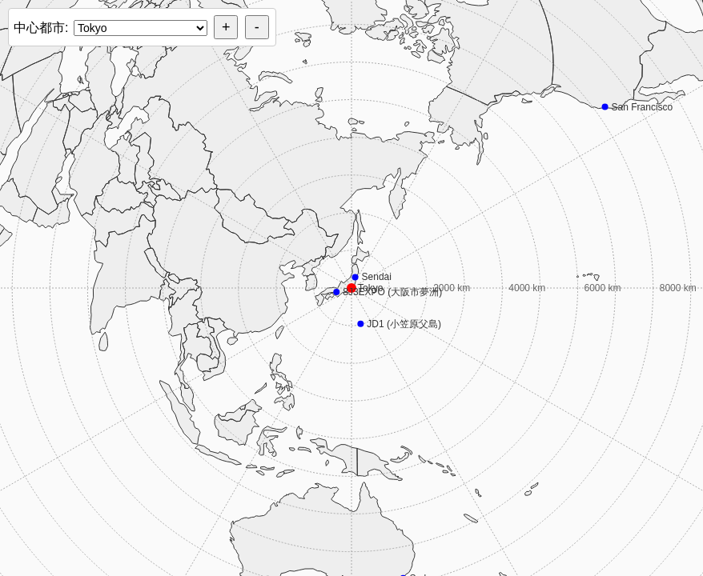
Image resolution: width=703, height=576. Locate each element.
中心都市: (41, 27)
